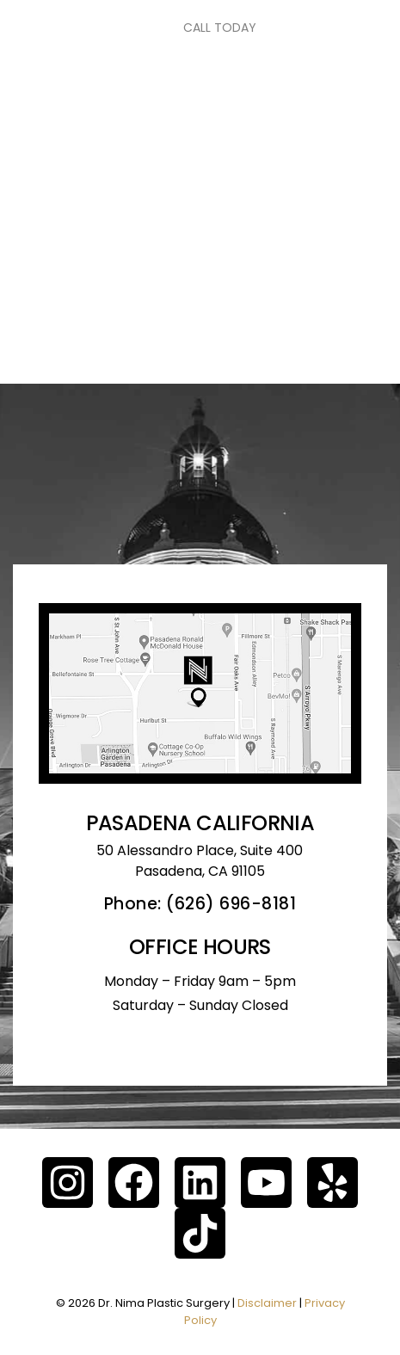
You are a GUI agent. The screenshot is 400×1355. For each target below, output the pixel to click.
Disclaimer (267, 1303)
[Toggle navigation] (60, 27)
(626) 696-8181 (231, 903)
